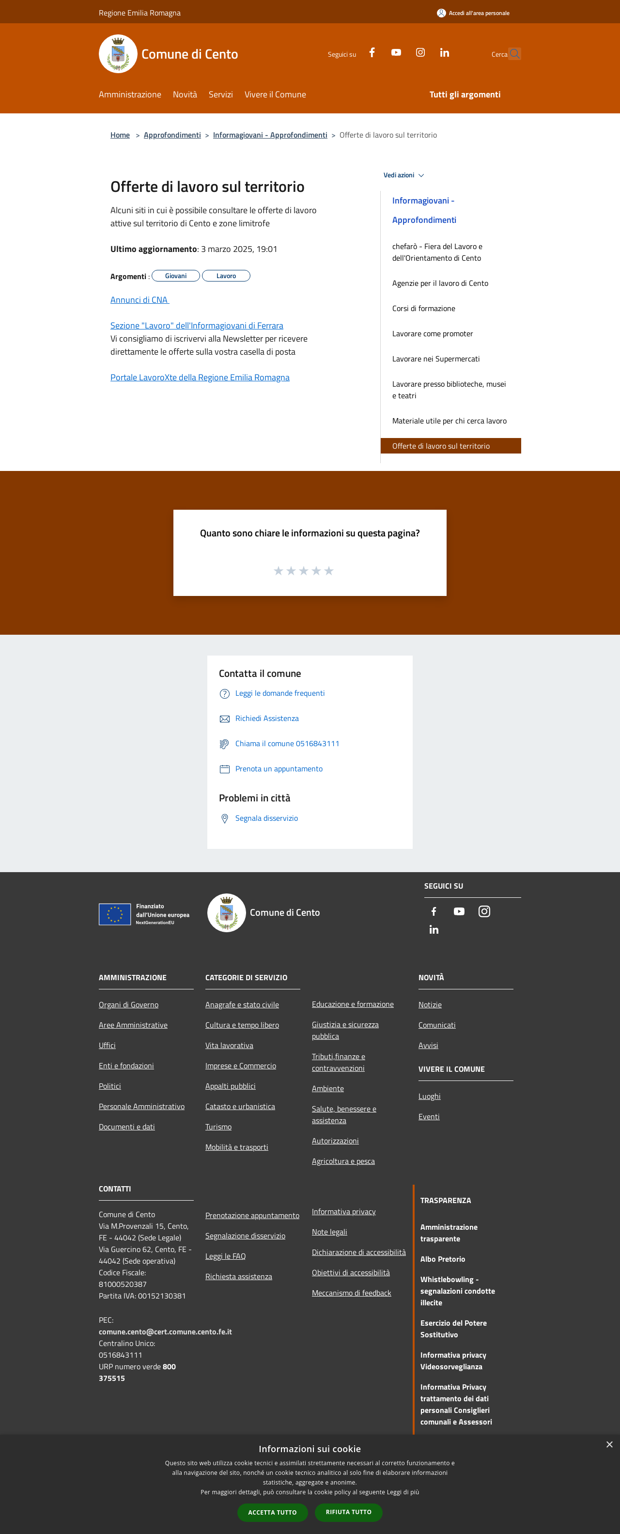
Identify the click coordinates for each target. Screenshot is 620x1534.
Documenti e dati (127, 1126)
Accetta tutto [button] (272, 1512)
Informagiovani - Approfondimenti (270, 135)
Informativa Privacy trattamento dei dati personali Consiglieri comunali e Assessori (456, 1404)
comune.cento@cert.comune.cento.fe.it (165, 1331)
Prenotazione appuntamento (252, 1215)
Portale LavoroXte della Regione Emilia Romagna (200, 377)
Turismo (218, 1126)
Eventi (429, 1116)
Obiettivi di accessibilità (351, 1272)
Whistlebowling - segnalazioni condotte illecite (457, 1290)
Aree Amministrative (133, 1025)
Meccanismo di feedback (351, 1293)
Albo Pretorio (442, 1259)
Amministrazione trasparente (449, 1232)
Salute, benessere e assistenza (344, 1114)
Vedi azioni (405, 175)
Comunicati (437, 1025)
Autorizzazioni (335, 1140)
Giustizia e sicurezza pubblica (345, 1030)
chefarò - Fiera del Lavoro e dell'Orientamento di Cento (437, 252)
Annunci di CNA (140, 299)
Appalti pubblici (230, 1086)
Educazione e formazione (353, 1004)
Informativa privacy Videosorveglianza (453, 1360)
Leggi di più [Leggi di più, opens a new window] (403, 1492)
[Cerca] (509, 53)
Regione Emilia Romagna (140, 12)
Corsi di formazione (423, 308)
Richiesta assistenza (238, 1276)
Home (120, 135)
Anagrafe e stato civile (242, 1004)
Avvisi (428, 1045)
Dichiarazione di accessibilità (359, 1252)
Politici (110, 1086)
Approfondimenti (172, 135)
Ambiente (328, 1088)
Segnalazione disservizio (245, 1235)
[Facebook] (350, 51)
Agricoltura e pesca (343, 1161)
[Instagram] (399, 51)
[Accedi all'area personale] (473, 12)
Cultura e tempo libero (242, 1025)
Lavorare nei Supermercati (436, 358)
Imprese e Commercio (240, 1065)
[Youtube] (375, 51)
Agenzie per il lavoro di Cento (440, 283)
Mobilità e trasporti (236, 1147)
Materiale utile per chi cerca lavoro (449, 420)
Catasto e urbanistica (240, 1106)
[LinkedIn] (423, 51)
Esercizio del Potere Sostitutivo (453, 1328)
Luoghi (429, 1096)
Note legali (329, 1231)
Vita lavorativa (229, 1045)
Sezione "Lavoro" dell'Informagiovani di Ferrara (196, 325)
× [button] (609, 1445)
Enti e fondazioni (126, 1065)
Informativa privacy (344, 1211)
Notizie (430, 1004)
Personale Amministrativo (142, 1106)
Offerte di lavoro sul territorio (441, 446)
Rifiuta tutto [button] (349, 1512)
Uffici (107, 1045)
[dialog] (310, 1484)
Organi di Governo (128, 1004)
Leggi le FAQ (225, 1256)
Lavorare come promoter (432, 333)
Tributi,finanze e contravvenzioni (338, 1062)
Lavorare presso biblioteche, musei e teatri (449, 389)
